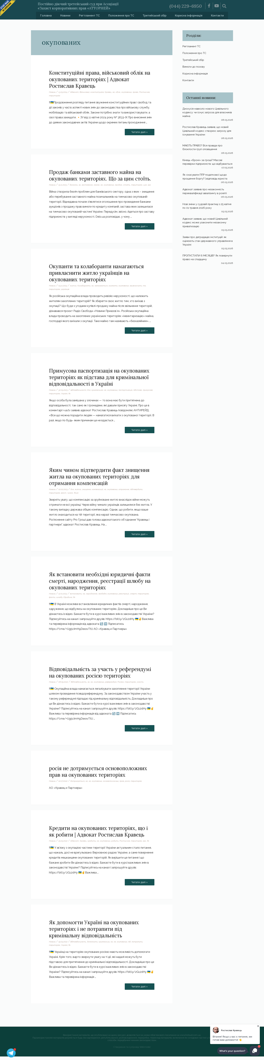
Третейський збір (154, 15)
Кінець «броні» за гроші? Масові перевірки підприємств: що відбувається (203, 165)
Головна (46, 15)
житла (78, 493)
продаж (122, 185)
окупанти (115, 289)
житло (74, 289)
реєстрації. (127, 597)
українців (65, 293)
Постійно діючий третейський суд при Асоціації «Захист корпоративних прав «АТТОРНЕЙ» (88, 6)
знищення (88, 493)
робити (118, 844)
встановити (77, 597)
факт (64, 496)
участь (143, 685)
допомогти (93, 945)
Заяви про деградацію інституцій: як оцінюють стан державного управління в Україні (208, 246)
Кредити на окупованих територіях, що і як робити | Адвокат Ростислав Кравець (98, 834)
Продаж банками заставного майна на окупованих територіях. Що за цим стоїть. (100, 175)
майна (99, 185)
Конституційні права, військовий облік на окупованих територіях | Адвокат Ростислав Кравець (99, 79)
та (148, 289)
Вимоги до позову (194, 67)
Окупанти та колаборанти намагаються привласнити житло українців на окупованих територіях (96, 276)
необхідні (105, 597)
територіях (66, 95)
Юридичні (68, 601)
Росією (123, 685)
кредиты (93, 844)
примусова (54, 397)
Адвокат (75, 92)
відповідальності (79, 393)
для (90, 393)
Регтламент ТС (89, 15)
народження (94, 597)
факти (52, 601)
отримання (127, 493)
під (133, 945)
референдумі (113, 685)
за (81, 185)
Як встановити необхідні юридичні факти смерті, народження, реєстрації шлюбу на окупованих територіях (100, 584)
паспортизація (129, 393)
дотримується (78, 784)
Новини (65, 15)
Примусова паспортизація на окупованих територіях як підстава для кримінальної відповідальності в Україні (99, 381)
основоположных (114, 784)
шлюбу (59, 601)
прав (125, 784)
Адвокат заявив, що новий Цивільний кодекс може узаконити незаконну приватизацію (206, 228)
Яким (77, 496)
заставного (89, 185)
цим (149, 185)
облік (121, 92)
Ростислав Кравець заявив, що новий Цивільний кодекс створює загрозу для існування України (207, 132)
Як (81, 397)
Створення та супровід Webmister (132, 1050)
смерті (137, 597)
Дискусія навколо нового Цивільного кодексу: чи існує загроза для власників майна (206, 114)
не (91, 784)
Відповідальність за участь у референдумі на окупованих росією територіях (100, 675)
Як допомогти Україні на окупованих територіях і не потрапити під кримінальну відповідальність (94, 932)
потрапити (141, 945)
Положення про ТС (121, 15)
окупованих (130, 92)
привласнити (139, 289)
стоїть (130, 185)
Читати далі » (139, 131)
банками (74, 185)
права (139, 92)
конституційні (99, 92)
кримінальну (106, 945)
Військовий (86, 92)
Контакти (217, 15)
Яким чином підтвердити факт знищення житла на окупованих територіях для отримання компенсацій (99, 480)
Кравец (110, 92)
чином (71, 496)
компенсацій (99, 493)
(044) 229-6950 (184, 6)
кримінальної (99, 393)
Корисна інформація (188, 15)
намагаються (102, 289)
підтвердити (140, 493)
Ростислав (54, 95)
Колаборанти (85, 289)
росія (131, 784)
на (116, 92)
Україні (76, 397)
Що (50, 188)
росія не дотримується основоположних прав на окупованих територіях (98, 775)
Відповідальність (80, 685)
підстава (141, 393)
